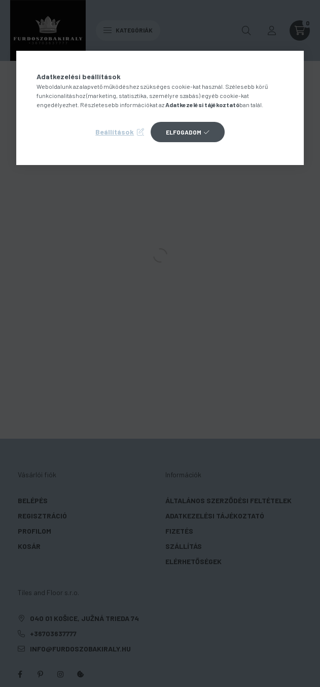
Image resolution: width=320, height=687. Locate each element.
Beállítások (114, 131)
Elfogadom (183, 132)
